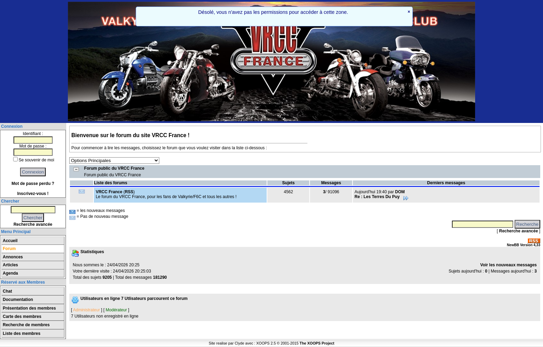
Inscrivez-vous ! (33, 193)
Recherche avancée (33, 224)
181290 (160, 277)
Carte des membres (22, 316)
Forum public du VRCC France (114, 168)
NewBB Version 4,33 (523, 245)
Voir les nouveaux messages (508, 265)
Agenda (10, 273)
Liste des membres (22, 333)
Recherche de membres (26, 324)
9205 (107, 277)
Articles (10, 265)
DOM (400, 191)
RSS (129, 191)
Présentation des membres (29, 308)
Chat (7, 291)
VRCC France (109, 191)
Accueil (10, 240)
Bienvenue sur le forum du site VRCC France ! (130, 135)
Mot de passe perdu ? (32, 183)
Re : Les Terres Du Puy (382, 196)
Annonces (13, 257)
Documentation (18, 299)
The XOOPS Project (317, 343)
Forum (9, 248)
